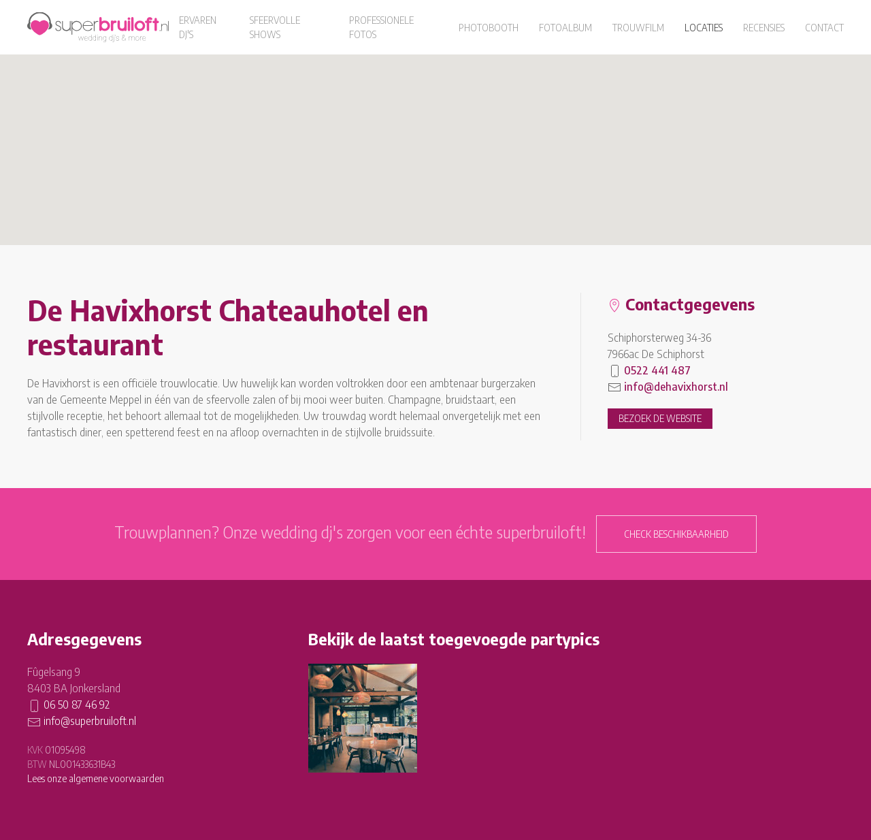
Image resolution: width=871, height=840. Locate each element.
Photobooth (489, 27)
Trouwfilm (638, 27)
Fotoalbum (565, 27)
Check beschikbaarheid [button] (676, 534)
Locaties (704, 27)
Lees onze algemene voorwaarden (95, 778)
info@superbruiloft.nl (90, 721)
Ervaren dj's (197, 27)
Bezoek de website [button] (660, 418)
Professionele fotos (381, 27)
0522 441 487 (657, 370)
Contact (824, 27)
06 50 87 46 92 (77, 704)
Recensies (764, 27)
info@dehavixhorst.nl (676, 386)
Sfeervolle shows (275, 27)
